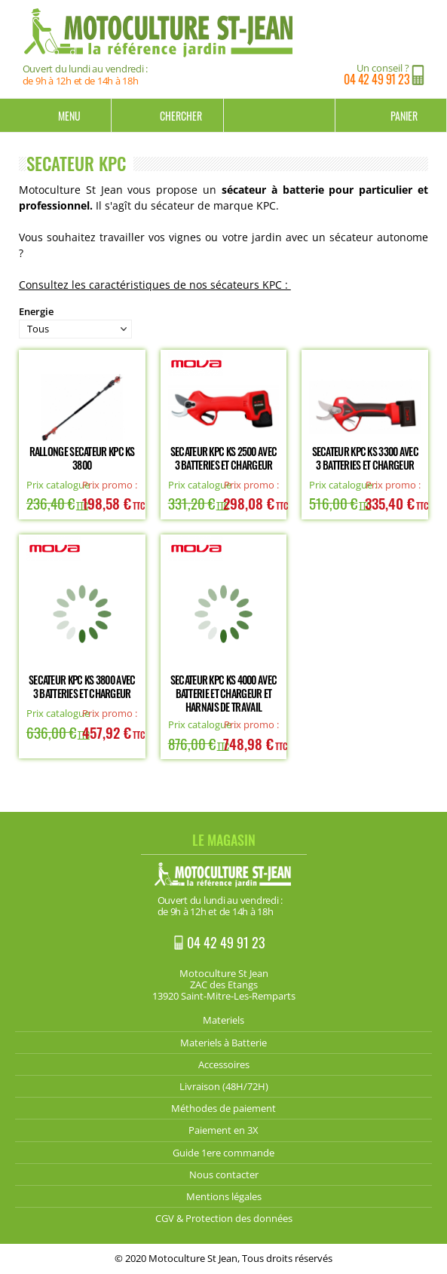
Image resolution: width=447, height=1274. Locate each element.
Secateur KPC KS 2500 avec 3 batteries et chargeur (223, 458)
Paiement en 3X (223, 1130)
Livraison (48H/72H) (223, 1086)
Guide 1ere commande (223, 1152)
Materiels (223, 1020)
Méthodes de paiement (223, 1108)
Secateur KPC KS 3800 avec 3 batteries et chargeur (82, 686)
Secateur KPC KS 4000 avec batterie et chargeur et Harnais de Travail (223, 693)
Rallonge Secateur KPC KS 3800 (82, 458)
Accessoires (224, 1064)
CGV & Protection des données (223, 1218)
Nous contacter (224, 1174)
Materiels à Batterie (223, 1042)
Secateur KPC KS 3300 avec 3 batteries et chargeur (365, 458)
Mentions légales (224, 1196)
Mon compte (279, 115)
